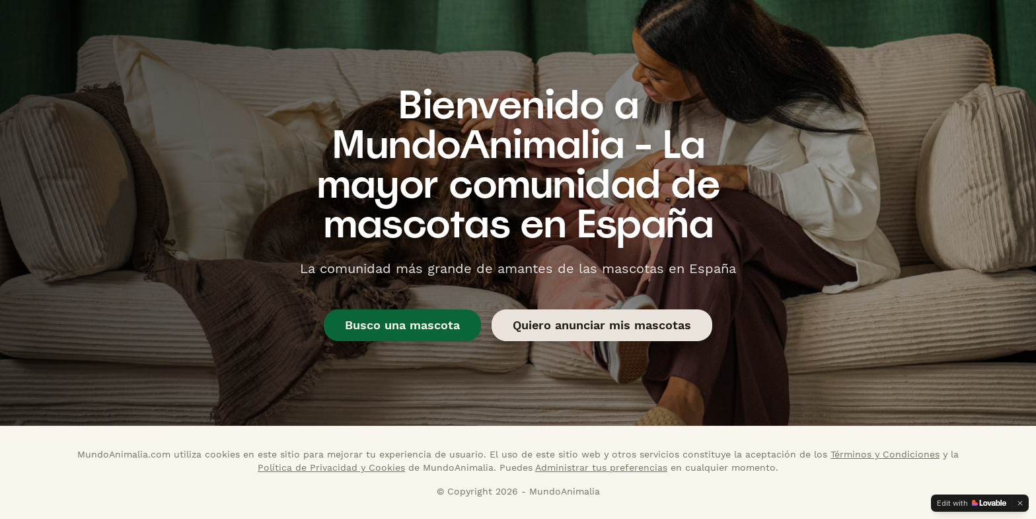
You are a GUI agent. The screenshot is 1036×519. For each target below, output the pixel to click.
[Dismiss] (1020, 503)
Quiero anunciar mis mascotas (602, 325)
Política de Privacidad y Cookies (331, 467)
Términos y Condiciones (885, 454)
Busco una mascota (402, 325)
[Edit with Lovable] (972, 503)
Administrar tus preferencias (601, 467)
